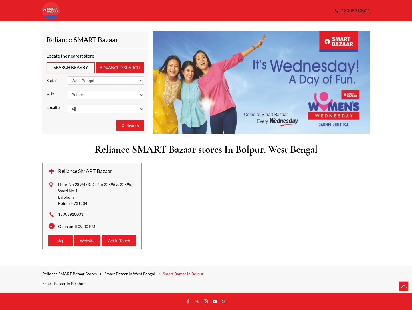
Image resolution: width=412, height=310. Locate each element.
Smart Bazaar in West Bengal (129, 273)
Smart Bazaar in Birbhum (64, 283)
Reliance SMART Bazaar (85, 171)
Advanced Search (120, 67)
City (50, 93)
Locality (54, 107)
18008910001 (70, 214)
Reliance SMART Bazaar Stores (70, 273)
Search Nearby (71, 67)
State (52, 80)
